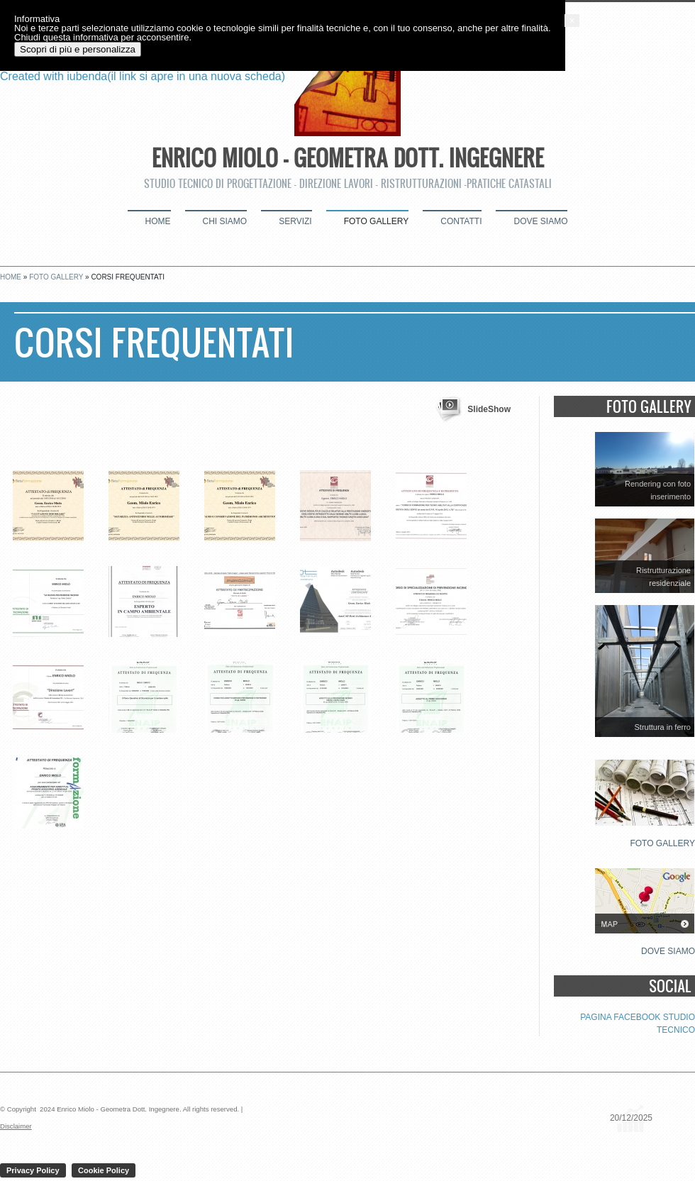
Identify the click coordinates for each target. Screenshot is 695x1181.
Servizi (295, 221)
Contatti (461, 221)
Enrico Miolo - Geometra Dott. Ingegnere (348, 157)
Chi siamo (225, 221)
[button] (688, 1119)
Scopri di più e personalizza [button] (92, 1148)
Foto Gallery (376, 221)
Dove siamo (540, 221)
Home (158, 221)
